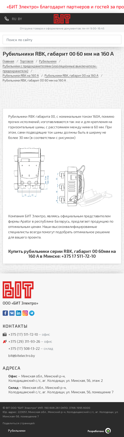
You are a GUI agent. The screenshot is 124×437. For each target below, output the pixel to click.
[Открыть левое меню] (16, 430)
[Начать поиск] (118, 39)
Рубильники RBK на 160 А (21, 75)
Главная (8, 61)
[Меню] (119, 19)
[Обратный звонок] (7, 19)
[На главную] (62, 18)
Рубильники (47, 61)
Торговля (26, 61)
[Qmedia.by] (62, 430)
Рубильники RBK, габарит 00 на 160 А (71, 75)
